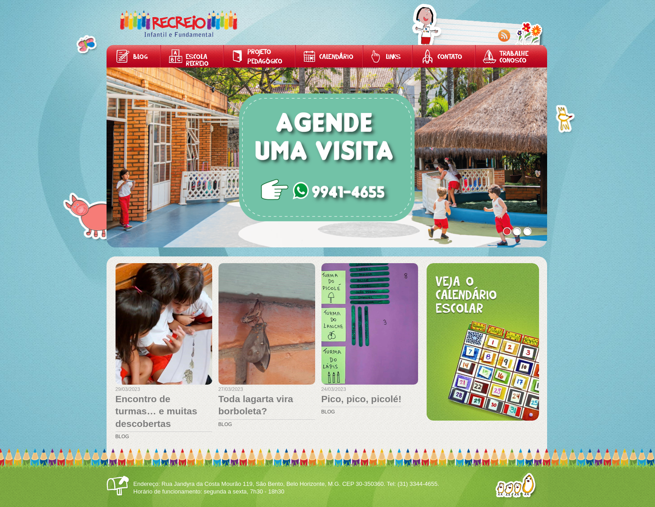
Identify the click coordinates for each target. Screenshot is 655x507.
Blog (140, 57)
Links (393, 57)
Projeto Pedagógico (264, 57)
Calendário (336, 57)
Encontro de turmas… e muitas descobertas (156, 411)
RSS (504, 36)
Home (178, 23)
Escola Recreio (197, 60)
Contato (449, 57)
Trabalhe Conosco (514, 57)
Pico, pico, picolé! (361, 399)
